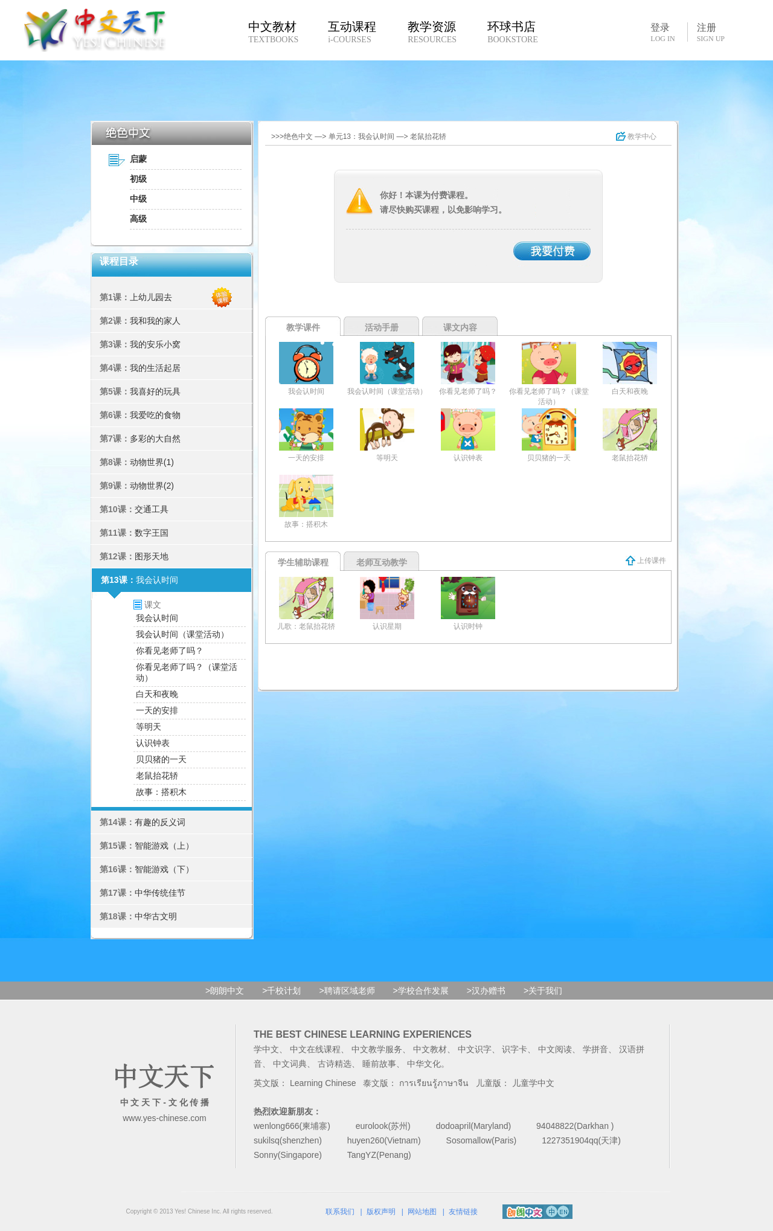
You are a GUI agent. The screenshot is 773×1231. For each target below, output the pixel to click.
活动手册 (382, 327)
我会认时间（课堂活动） (182, 634)
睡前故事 (379, 1064)
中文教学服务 (376, 1049)
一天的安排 (157, 710)
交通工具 (151, 509)
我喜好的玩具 (155, 391)
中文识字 (475, 1049)
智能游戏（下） (164, 869)
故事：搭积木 (161, 792)
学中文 (266, 1049)
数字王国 (151, 533)
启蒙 (138, 159)
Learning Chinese (323, 1083)
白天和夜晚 (157, 694)
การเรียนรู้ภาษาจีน (434, 1083)
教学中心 (636, 136)
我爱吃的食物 (155, 415)
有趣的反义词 (160, 822)
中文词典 (290, 1064)
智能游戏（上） (164, 845)
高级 (138, 218)
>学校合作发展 (421, 990)
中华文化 (424, 1064)
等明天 (148, 726)
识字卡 (514, 1049)
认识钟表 (153, 743)
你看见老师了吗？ (170, 650)
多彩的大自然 (155, 438)
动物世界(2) (152, 485)
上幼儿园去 (151, 297)
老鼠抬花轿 (157, 775)
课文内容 (460, 327)
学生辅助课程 (303, 562)
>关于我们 (543, 990)
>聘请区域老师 (346, 990)
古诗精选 (334, 1064)
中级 (138, 199)
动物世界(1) (152, 462)
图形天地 (151, 556)
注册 (711, 32)
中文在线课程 (315, 1049)
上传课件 (646, 560)
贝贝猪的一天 (161, 759)
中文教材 (430, 1049)
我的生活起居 (155, 368)
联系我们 (340, 1211)
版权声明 (381, 1211)
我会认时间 (157, 580)
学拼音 (595, 1049)
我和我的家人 (155, 321)
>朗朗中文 (224, 990)
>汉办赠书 (486, 990)
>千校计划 (281, 990)
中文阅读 (555, 1049)
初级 (138, 179)
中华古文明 (156, 916)
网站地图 (422, 1211)
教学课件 (303, 327)
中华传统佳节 (160, 893)
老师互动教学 (381, 562)
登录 (662, 32)
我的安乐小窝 (155, 344)
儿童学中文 (533, 1083)
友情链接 (463, 1211)
